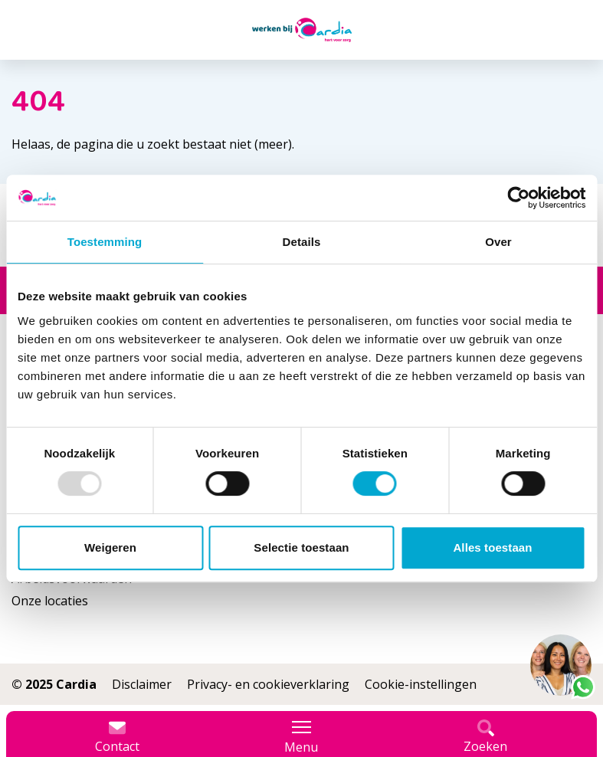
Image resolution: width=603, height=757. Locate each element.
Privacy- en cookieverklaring (268, 684)
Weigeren (110, 547)
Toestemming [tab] (105, 241)
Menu (301, 737)
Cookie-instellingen (421, 684)
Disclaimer (142, 684)
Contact (117, 737)
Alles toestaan (492, 547)
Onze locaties (49, 600)
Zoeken (485, 737)
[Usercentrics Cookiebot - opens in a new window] (518, 197)
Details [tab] (302, 241)
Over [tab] (498, 241)
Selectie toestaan (301, 547)
